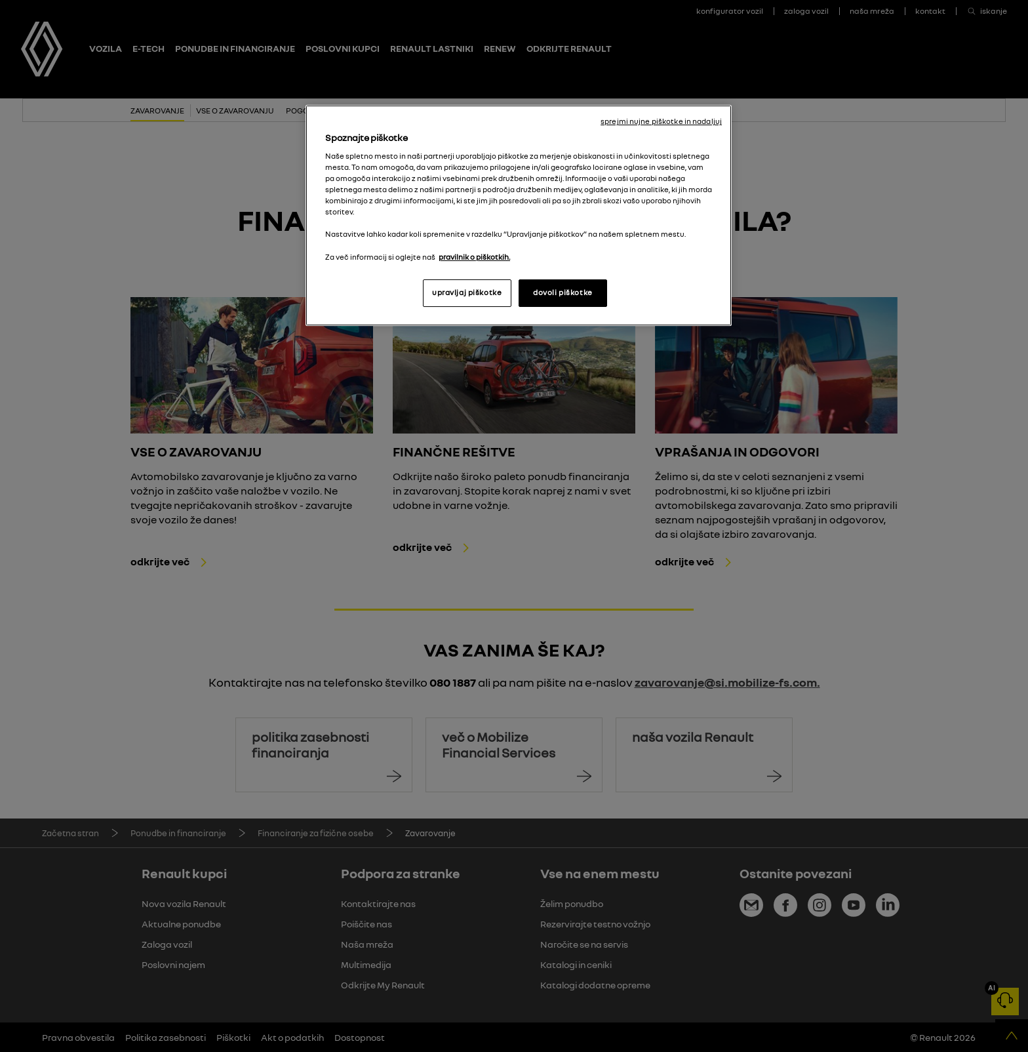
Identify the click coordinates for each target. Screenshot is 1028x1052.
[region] (519, 215)
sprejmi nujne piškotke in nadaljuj (661, 121)
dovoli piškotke (563, 292)
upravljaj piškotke (467, 292)
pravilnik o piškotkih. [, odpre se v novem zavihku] (474, 257)
